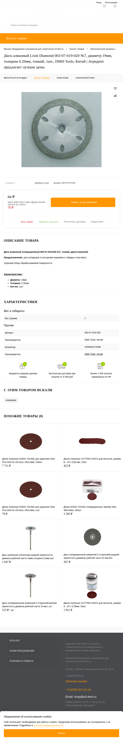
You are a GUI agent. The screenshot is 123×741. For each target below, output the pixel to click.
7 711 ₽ (30, 467)
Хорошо (61, 733)
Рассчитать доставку (75, 221)
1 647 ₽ (30, 563)
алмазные (11, 400)
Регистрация (111, 2)
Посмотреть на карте (76, 681)
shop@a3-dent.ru (85, 696)
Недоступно (97, 221)
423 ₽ (92, 467)
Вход (99, 2)
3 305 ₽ (92, 515)
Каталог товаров (16, 38)
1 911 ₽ (92, 611)
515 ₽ (30, 611)
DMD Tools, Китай (94, 354)
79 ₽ (30, 515)
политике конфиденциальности (48, 725)
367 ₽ (92, 563)
